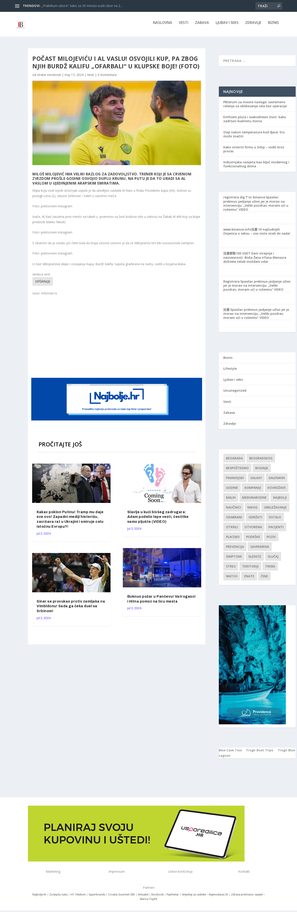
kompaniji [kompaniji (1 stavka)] (253, 491)
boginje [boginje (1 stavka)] (261, 471)
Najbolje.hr (39, 897)
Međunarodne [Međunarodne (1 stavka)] (254, 500)
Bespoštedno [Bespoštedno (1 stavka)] (237, 471)
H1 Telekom (78, 897)
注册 (226, 313)
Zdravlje (253, 26)
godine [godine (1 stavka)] (232, 491)
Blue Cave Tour (230, 753)
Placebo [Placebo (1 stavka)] (233, 540)
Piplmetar (172, 897)
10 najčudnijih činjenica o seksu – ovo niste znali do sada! (256, 234)
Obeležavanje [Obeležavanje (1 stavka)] (275, 510)
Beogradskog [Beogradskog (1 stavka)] (260, 461)
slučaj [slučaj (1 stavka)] (273, 559)
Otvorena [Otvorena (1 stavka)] (253, 530)
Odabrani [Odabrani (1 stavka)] (234, 520)
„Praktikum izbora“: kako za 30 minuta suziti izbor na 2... (82, 6)
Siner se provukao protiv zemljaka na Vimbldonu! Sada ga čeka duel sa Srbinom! (71, 609)
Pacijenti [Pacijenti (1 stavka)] (276, 530)
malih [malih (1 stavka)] (231, 500)
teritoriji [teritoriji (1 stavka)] (250, 569)
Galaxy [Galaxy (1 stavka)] (256, 481)
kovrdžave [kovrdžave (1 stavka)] (277, 491)
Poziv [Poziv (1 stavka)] (271, 540)
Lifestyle (230, 372)
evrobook (54, 78)
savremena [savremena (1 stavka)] (259, 550)
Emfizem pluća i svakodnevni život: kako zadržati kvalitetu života (254, 122)
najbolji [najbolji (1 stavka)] (280, 500)
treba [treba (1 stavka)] (270, 569)
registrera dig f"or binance (244, 200)
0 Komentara (107, 78)
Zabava (202, 26)
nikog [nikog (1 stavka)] (252, 510)
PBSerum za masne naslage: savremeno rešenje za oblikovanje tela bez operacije (255, 107)
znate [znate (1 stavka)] (249, 579)
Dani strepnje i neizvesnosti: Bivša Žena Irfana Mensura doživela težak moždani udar (254, 260)
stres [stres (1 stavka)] (231, 569)
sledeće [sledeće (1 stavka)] (254, 559)
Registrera (231, 284)
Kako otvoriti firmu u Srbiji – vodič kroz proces (253, 152)
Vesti (183, 26)
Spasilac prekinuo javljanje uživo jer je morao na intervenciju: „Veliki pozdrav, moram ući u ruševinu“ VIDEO (255, 206)
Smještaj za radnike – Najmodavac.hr (205, 897)
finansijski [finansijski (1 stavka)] (235, 481)
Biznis (273, 26)
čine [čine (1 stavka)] (264, 579)
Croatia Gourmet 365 (121, 897)
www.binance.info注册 (240, 232)
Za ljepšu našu (58, 897)
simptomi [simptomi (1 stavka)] (234, 559)
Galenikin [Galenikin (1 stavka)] (276, 481)
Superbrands (97, 897)
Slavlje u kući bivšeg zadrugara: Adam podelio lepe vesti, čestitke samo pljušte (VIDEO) (158, 520)
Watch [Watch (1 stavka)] (231, 579)
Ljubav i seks (227, 26)
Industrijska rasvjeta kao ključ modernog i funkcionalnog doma (256, 167)
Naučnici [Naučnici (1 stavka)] (233, 510)
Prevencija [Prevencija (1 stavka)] (235, 550)
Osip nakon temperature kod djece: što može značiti (254, 137)
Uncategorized (234, 393)
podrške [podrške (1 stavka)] (253, 540)
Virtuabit (143, 897)
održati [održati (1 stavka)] (255, 520)
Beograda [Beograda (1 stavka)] (234, 461)
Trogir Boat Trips (259, 753)
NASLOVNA (162, 26)
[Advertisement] (117, 339)
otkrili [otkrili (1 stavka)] (232, 530)
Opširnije (42, 284)
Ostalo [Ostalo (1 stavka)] (275, 520)
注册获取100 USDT (237, 256)
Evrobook (157, 897)
